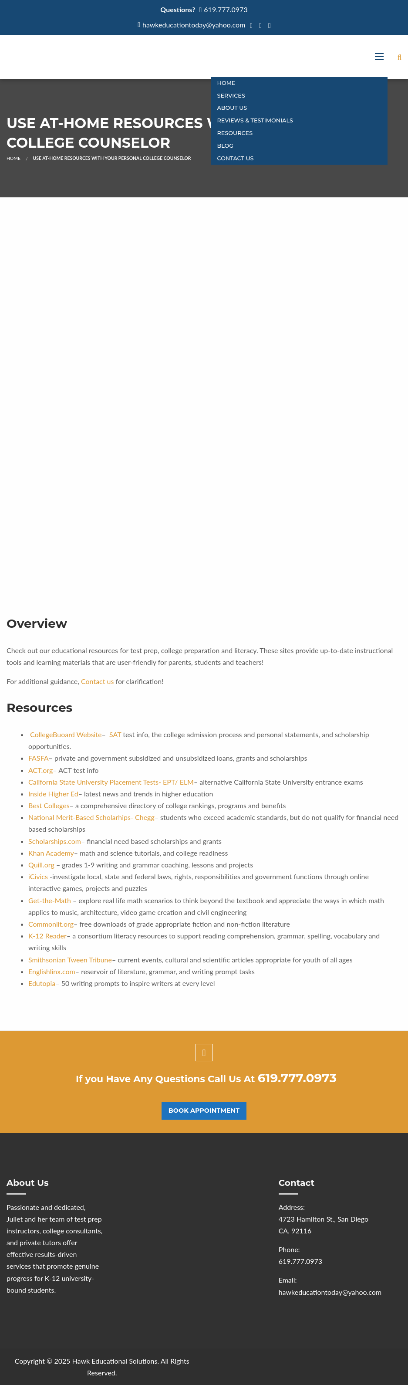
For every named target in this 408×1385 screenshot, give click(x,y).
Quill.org (41, 864)
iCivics (38, 876)
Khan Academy (51, 853)
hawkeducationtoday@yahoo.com (193, 24)
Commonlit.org (51, 924)
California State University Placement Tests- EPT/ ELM (111, 782)
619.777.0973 (225, 9)
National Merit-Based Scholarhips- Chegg (91, 817)
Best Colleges (49, 805)
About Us (232, 108)
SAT (115, 734)
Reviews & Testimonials (255, 120)
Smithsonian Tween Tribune (70, 959)
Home (226, 83)
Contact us (97, 681)
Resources (235, 133)
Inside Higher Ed (53, 793)
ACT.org (40, 770)
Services (231, 95)
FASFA (38, 758)
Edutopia (41, 983)
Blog (225, 145)
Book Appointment (204, 1110)
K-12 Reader (47, 935)
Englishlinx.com (51, 971)
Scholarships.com (54, 841)
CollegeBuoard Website (65, 734)
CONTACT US (235, 158)
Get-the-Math (49, 900)
